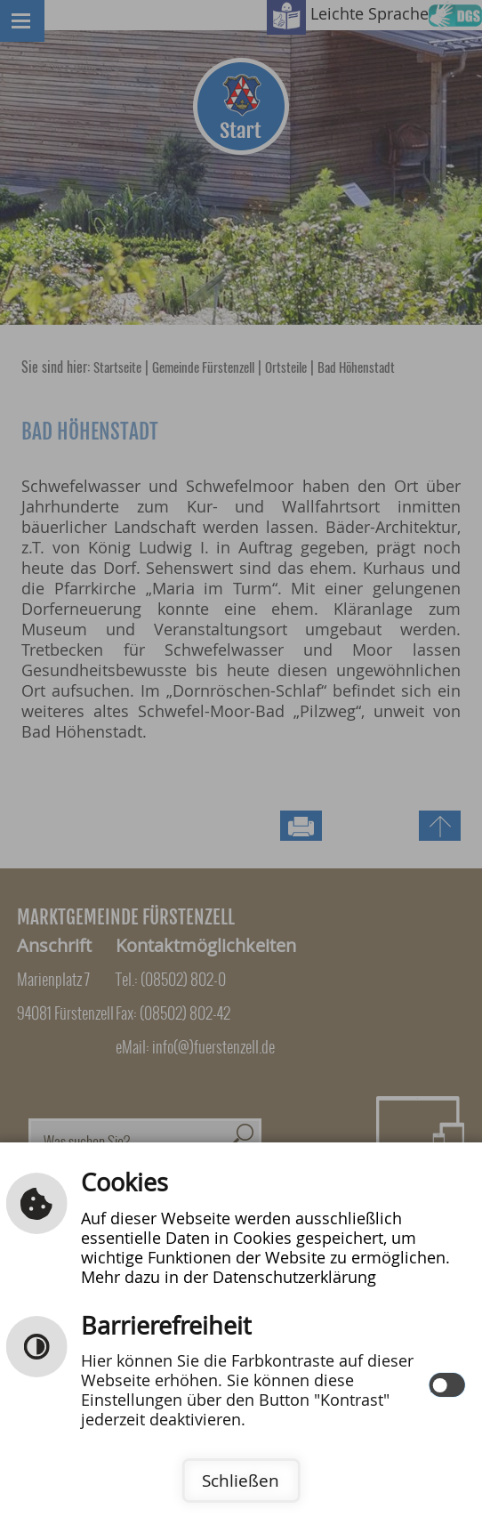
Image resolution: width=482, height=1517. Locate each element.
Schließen (240, 1480)
